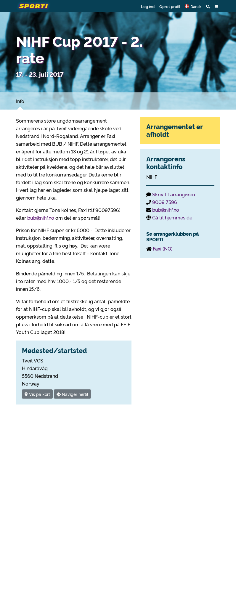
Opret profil (169, 6)
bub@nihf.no (40, 217)
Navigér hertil (72, 394)
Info (20, 101)
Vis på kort (37, 394)
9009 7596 (164, 202)
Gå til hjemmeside (172, 217)
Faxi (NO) (163, 248)
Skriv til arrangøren (173, 194)
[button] (193, 6)
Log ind (148, 6)
